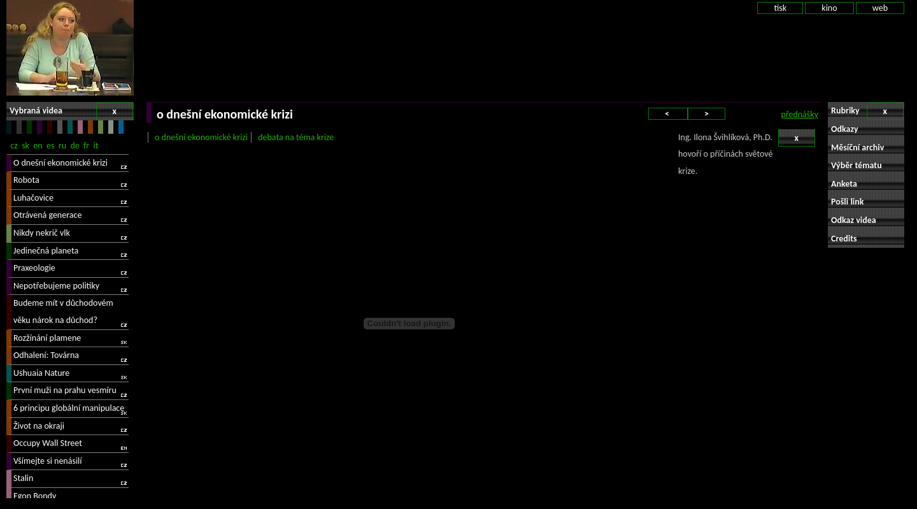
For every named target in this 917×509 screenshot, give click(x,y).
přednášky (799, 114)
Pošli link (847, 201)
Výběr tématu (856, 165)
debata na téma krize (296, 137)
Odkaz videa (853, 220)
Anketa (844, 183)
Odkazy (844, 129)
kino (829, 8)
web (880, 8)
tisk (780, 8)
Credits (844, 238)
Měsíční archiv (857, 147)
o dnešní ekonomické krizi (201, 137)
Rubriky (867, 111)
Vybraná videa (71, 111)
